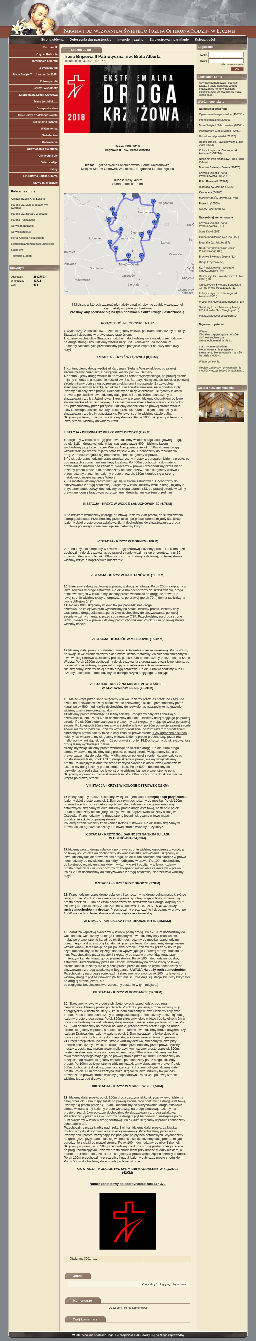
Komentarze (82, 1300)
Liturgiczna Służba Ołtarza (40, 175)
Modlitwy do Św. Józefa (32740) (218, 197)
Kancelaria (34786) (210, 192)
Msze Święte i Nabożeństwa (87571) (221, 125)
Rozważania (50, 142)
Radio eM (17, 249)
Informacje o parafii (45, 60)
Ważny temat (49, 128)
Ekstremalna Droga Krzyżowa (38, 94)
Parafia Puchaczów (23, 219)
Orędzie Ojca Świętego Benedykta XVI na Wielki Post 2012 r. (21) (220, 286)
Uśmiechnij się (48, 155)
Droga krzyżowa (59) (211, 262)
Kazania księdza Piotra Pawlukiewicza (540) (213, 224)
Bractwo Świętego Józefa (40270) (219, 167)
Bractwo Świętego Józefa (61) (217, 256)
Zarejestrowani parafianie (169, 39)
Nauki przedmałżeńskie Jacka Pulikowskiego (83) (217, 250)
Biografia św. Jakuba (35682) (216, 186)
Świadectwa (50, 135)
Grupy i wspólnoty (46, 87)
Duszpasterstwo (47, 108)
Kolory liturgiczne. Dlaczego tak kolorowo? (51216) (218, 152)
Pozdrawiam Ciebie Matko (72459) (220, 130)
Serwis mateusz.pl (22, 225)
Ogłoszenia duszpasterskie (90, 39)
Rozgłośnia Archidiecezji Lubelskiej (32, 243)
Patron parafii (49, 81)
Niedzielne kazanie (45, 121)
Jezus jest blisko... (46, 101)
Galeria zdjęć (49, 162)
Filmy (54, 169)
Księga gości (205, 39)
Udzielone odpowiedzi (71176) (217, 136)
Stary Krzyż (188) (209, 231)
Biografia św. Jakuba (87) (214, 242)
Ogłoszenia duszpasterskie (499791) (221, 114)
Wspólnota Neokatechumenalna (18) (221, 301)
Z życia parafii (49, 67)
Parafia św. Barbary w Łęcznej (29, 213)
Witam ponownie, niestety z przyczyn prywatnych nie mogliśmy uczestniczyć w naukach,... (221, 366)
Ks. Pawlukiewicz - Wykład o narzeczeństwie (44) (216, 269)
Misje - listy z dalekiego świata (38, 114)
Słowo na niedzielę (45, 182)
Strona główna (52, 39)
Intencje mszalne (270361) (215, 119)
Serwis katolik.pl (21, 231)
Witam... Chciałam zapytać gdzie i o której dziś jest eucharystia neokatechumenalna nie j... (219, 336)
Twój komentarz (85, 1319)
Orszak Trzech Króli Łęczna (28, 198)
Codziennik (50, 47)
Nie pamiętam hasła (233, 64)
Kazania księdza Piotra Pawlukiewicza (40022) (213, 174)
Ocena (77, 1276)
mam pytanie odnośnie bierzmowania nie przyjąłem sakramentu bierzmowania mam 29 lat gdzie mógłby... (220, 351)
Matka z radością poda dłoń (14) (218, 315)
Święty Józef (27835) (212, 208)
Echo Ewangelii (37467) (213, 181)
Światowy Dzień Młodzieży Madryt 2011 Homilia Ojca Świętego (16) (219, 309)
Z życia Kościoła (47, 54)
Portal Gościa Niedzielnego (27, 237)
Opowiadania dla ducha (42, 148)
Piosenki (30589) (209, 203)
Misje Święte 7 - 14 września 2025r (35, 74)
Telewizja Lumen (21, 255)
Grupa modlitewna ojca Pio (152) (219, 236)
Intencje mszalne (131, 39)
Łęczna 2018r (81, 50)
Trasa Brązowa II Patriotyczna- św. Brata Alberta (112, 56)
